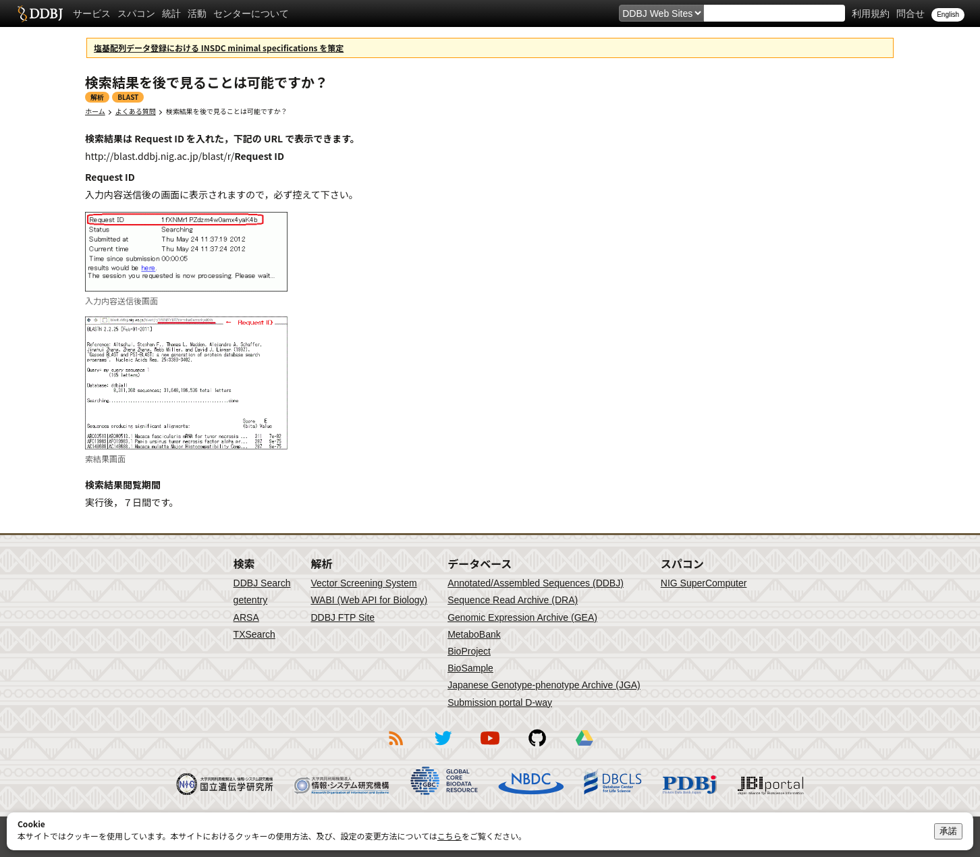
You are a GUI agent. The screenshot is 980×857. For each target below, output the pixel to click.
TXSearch (254, 634)
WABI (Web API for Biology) (368, 600)
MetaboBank (474, 634)
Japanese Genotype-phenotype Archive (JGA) (544, 685)
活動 (197, 13)
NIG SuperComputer (704, 583)
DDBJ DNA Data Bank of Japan (40, 13)
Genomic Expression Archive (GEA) (522, 617)
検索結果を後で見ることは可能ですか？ (227, 111)
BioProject (469, 651)
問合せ (910, 13)
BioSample (470, 668)
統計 (171, 13)
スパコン (136, 13)
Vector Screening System (363, 583)
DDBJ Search (262, 583)
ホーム (95, 111)
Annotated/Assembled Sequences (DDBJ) (535, 583)
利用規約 (871, 13)
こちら (449, 835)
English (948, 14)
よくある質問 (135, 111)
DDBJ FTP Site (342, 617)
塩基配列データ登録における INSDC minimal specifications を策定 (219, 47)
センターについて (251, 13)
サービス (92, 13)
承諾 (948, 831)
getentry (251, 600)
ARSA (246, 617)
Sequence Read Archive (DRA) (512, 600)
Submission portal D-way (499, 702)
